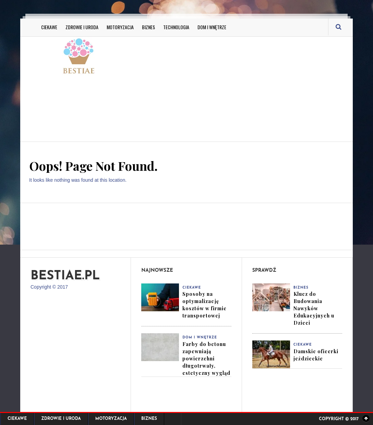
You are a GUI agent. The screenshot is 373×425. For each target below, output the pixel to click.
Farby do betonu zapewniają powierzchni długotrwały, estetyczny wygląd (206, 358)
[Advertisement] (255, 88)
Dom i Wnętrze (211, 27)
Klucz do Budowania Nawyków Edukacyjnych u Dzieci (313, 308)
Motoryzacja (120, 27)
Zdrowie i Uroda (81, 27)
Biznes (148, 27)
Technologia (176, 27)
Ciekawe (49, 27)
